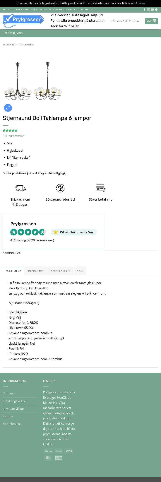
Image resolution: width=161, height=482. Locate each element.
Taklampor (27, 44)
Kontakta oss (12, 424)
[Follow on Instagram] (148, 9)
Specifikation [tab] (38, 271)
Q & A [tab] (83, 271)
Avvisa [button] (140, 3)
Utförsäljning (13, 33)
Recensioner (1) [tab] (63, 271)
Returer (8, 416)
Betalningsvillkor (14, 401)
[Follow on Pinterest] (156, 9)
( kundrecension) (14, 136)
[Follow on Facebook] (144, 9)
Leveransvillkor (13, 409)
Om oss (8, 394)
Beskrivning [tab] (14, 271)
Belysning (9, 44)
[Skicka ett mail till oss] (152, 9)
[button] (151, 21)
